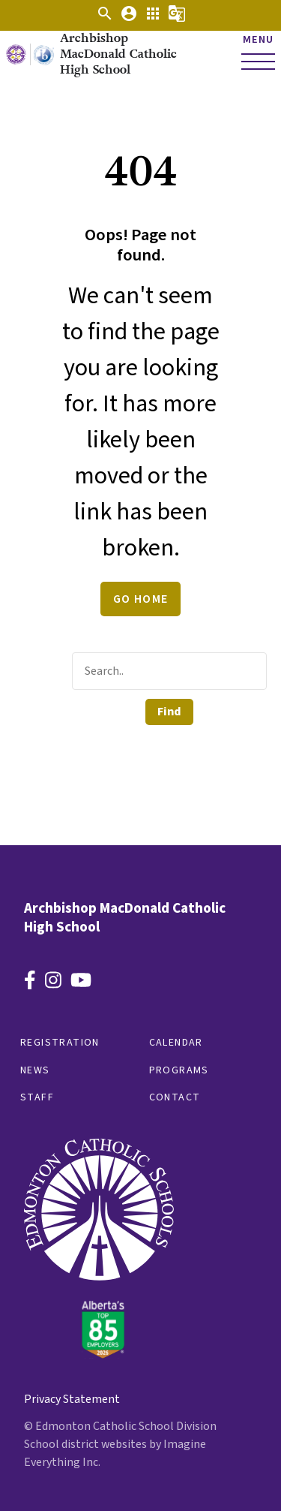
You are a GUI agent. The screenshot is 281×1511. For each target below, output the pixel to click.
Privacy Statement (72, 1399)
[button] (105, 19)
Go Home (141, 599)
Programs (179, 1070)
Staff (37, 1097)
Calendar (176, 1042)
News (35, 1070)
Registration (60, 1042)
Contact (175, 1097)
